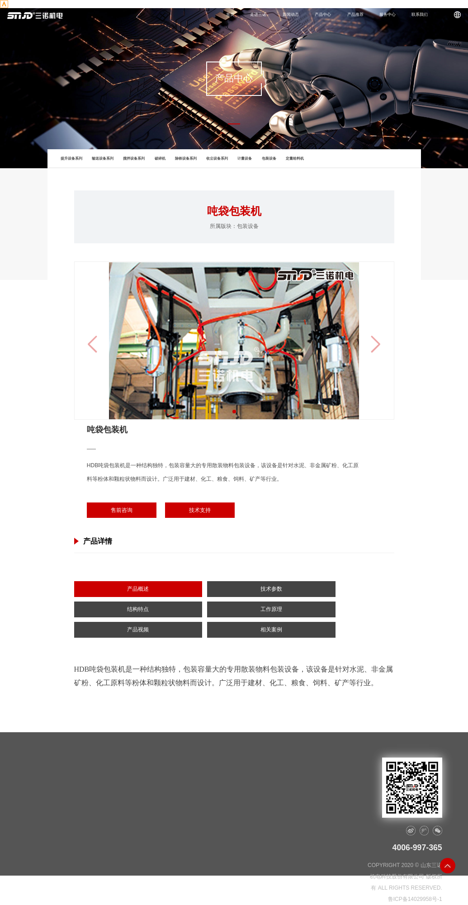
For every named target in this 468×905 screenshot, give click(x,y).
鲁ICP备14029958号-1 (415, 899)
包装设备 (269, 158)
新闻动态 (291, 14)
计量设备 (244, 158)
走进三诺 (258, 14)
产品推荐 (355, 14)
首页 (230, 14)
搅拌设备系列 (134, 158)
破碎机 (160, 158)
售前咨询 (121, 510)
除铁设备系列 (186, 158)
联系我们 (419, 14)
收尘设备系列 (217, 158)
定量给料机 (295, 158)
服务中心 (387, 14)
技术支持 (200, 510)
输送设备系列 (102, 158)
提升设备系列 (71, 158)
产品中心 (323, 14)
